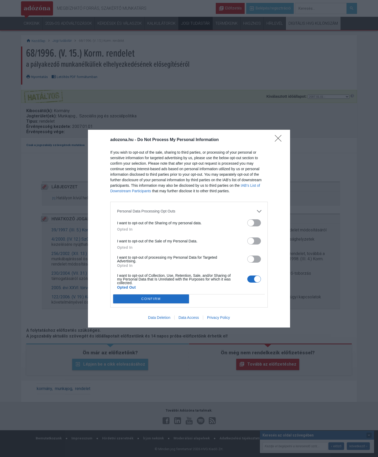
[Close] (280, 140)
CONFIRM (151, 299)
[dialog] (189, 229)
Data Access (188, 317)
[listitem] (189, 211)
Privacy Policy (218, 317)
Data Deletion (159, 317)
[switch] (254, 222)
